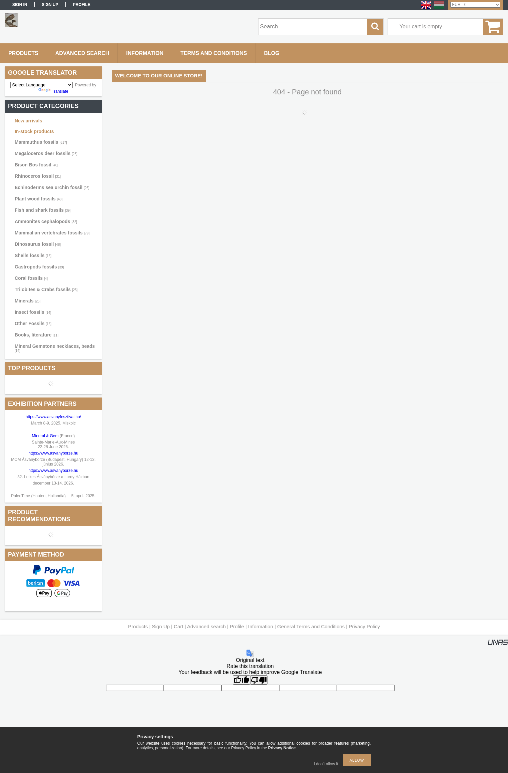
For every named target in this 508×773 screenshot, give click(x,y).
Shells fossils (33, 255)
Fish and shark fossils (43, 210)
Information (260, 626)
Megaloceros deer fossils (46, 153)
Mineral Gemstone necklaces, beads (55, 347)
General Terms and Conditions (311, 626)
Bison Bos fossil (36, 164)
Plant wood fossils (38, 198)
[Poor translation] (259, 680)
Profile (237, 626)
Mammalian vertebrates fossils (52, 232)
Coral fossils (31, 278)
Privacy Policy (364, 626)
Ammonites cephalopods (46, 221)
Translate (53, 91)
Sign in (19, 4)
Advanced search (206, 626)
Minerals (27, 300)
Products (138, 626)
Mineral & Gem (45, 436)
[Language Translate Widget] (41, 85)
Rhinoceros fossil (38, 176)
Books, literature (36, 334)
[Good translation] (241, 680)
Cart (178, 626)
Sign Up (160, 626)
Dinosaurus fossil (38, 244)
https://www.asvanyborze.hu (53, 453)
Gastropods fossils (39, 266)
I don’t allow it (326, 764)
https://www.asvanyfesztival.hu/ (53, 417)
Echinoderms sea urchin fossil (52, 187)
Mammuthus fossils (41, 142)
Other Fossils (33, 323)
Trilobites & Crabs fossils (46, 289)
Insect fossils (33, 312)
